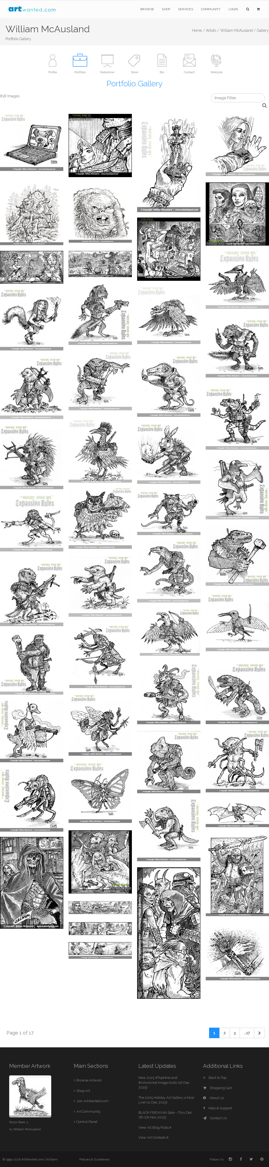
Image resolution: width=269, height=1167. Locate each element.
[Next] (259, 1033)
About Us (213, 1098)
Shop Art (83, 1091)
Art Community (88, 1111)
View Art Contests (153, 1137)
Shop (166, 9)
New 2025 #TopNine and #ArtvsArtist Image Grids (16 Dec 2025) (164, 1082)
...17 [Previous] (247, 1033)
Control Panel (86, 1122)
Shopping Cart (217, 1088)
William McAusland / (238, 30)
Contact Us (215, 1118)
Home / (198, 30)
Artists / (212, 30)
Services (185, 9)
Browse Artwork (89, 1080)
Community (211, 9)
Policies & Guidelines (94, 1159)
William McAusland (27, 1129)
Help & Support (217, 1108)
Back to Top (214, 1078)
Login (233, 9)
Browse (147, 9)
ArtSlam (52, 1159)
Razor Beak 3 (18, 1122)
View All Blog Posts (154, 1127)
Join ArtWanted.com (92, 1101)
